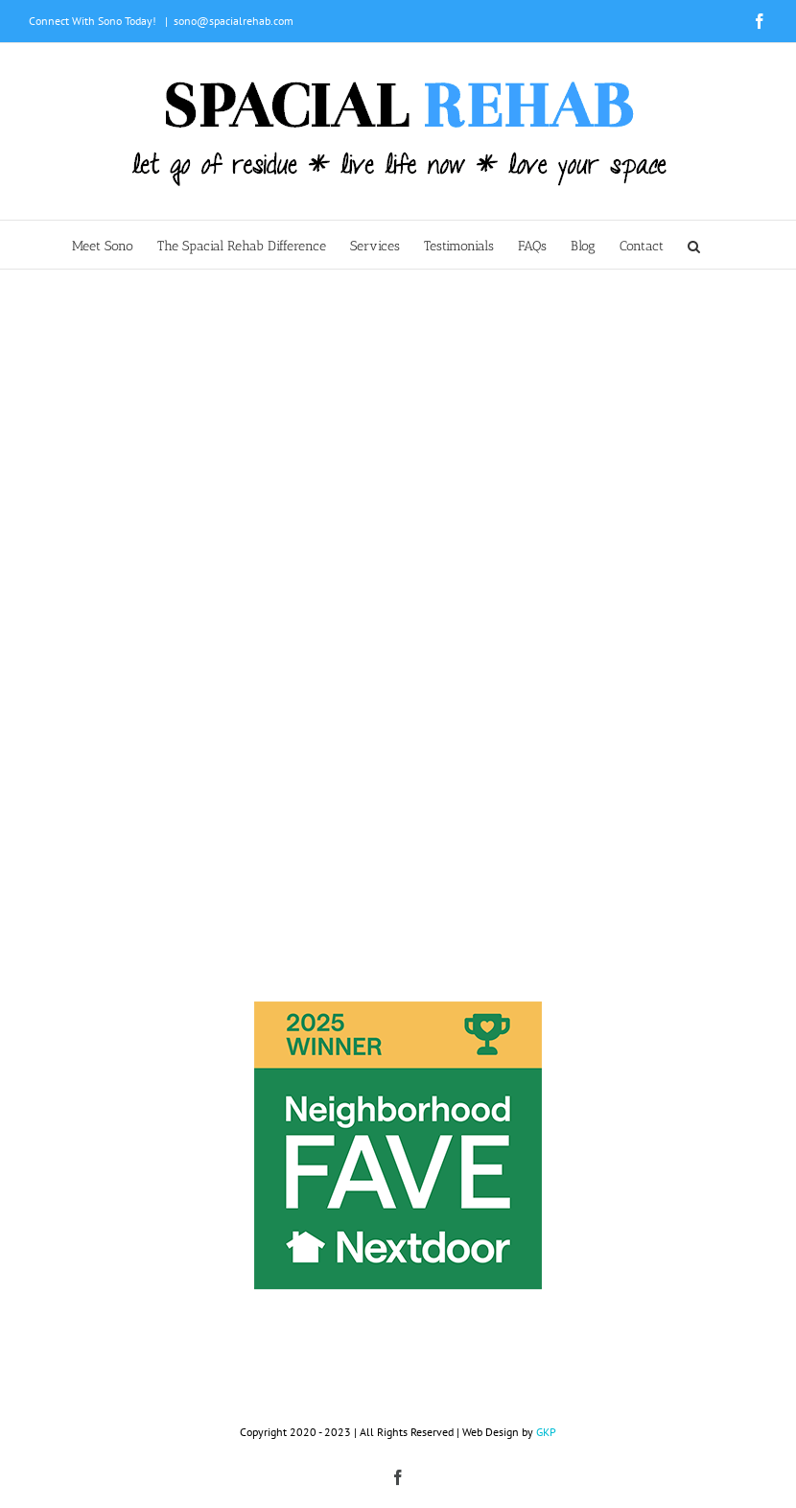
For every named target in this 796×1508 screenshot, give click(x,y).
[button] (694, 245)
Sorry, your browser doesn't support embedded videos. (398, 454)
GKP (546, 1432)
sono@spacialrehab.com (233, 20)
